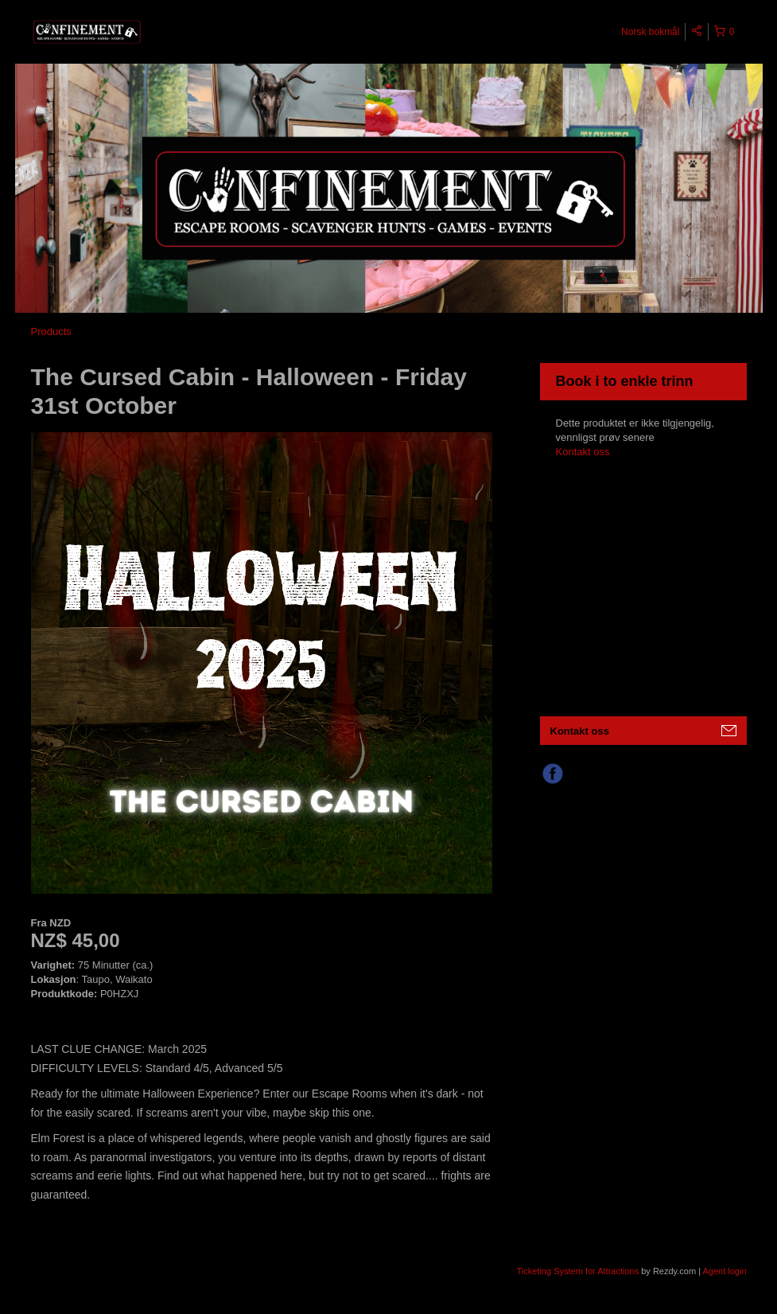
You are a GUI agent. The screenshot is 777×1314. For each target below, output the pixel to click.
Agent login (724, 1271)
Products (51, 331)
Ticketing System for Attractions (579, 1271)
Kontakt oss (583, 452)
